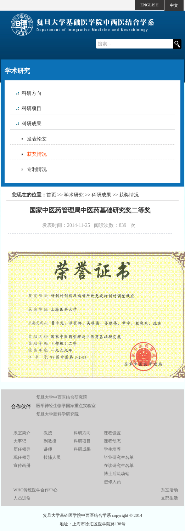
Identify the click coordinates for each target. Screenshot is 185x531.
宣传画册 (21, 465)
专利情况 (37, 169)
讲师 (48, 449)
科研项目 (31, 108)
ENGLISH (149, 4)
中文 (174, 5)
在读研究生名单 (119, 465)
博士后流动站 (116, 473)
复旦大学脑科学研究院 (57, 414)
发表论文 (37, 139)
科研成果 (31, 123)
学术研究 (74, 195)
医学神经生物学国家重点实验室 (66, 405)
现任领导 (21, 457)
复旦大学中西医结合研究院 (61, 397)
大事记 (19, 441)
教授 (48, 432)
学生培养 (112, 449)
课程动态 (112, 441)
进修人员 (112, 481)
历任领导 (21, 449)
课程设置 (112, 432)
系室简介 (21, 432)
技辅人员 (52, 457)
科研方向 (31, 93)
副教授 (50, 441)
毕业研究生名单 (119, 457)
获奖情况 (37, 154)
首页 (51, 195)
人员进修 (21, 498)
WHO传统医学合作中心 (35, 489)
